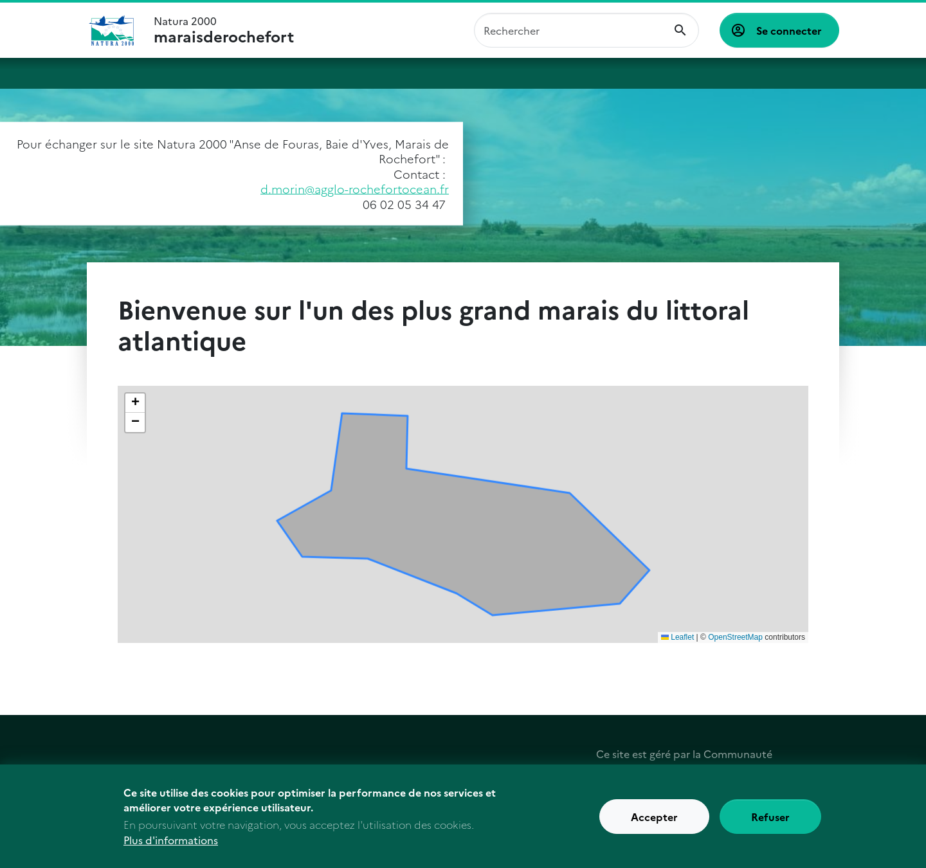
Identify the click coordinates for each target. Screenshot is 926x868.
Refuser (770, 816)
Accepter (654, 816)
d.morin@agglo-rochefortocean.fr (354, 189)
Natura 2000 (224, 30)
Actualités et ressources (709, 73)
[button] (135, 403)
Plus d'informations (170, 840)
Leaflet (677, 637)
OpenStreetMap (735, 637)
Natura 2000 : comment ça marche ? (176, 73)
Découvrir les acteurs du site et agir (536, 73)
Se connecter (789, 30)
